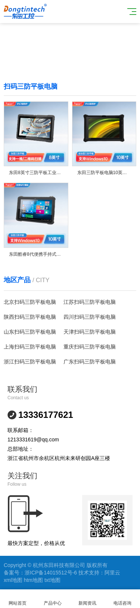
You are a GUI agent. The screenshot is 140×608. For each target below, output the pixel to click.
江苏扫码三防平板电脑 (89, 302)
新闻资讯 (87, 599)
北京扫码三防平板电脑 (30, 302)
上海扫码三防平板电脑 (30, 347)
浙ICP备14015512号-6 (51, 573)
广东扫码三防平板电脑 (89, 362)
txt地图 (52, 580)
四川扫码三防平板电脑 (89, 317)
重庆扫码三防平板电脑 (89, 347)
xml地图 (13, 580)
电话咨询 (122, 599)
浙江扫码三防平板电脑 (30, 362)
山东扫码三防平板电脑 (30, 332)
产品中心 (52, 599)
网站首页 (17, 599)
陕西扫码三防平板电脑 (30, 317)
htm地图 (33, 580)
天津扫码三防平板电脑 (89, 332)
